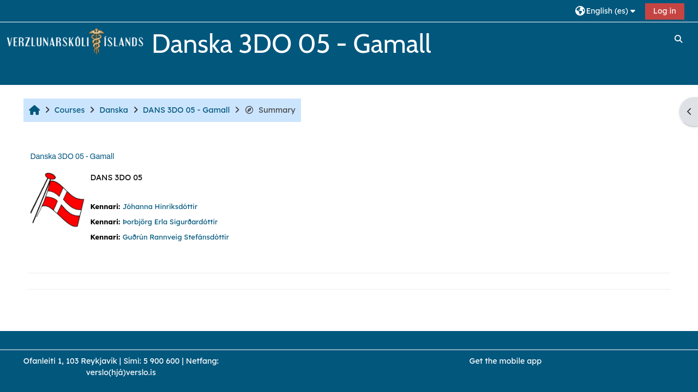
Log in (664, 11)
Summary (269, 110)
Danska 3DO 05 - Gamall (72, 156)
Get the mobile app (505, 361)
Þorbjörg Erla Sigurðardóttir (170, 221)
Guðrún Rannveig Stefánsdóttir (176, 236)
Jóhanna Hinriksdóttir (160, 206)
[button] (607, 10)
